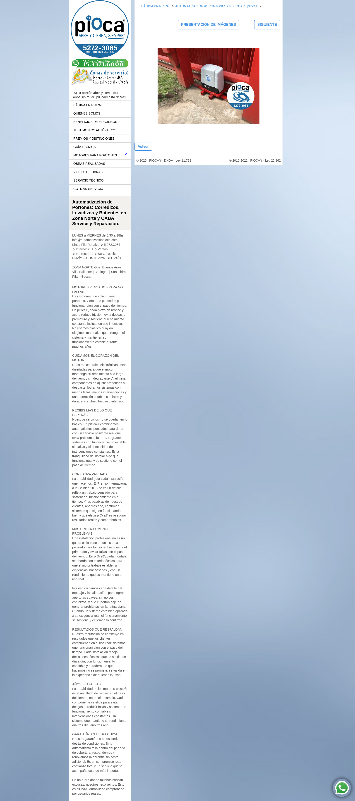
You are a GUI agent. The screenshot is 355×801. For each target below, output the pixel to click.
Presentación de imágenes (208, 24)
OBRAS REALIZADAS (89, 163)
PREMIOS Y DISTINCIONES (93, 138)
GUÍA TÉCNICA (84, 147)
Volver (143, 146)
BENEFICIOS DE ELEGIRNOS (95, 122)
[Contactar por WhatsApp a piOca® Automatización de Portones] (342, 788)
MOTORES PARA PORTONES (95, 155)
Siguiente (267, 24)
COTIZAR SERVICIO (88, 189)
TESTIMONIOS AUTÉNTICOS (94, 130)
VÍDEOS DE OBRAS (88, 172)
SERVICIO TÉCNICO (88, 180)
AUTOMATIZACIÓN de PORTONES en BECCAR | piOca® (216, 6)
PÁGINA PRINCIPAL (88, 105)
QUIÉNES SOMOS (86, 113)
